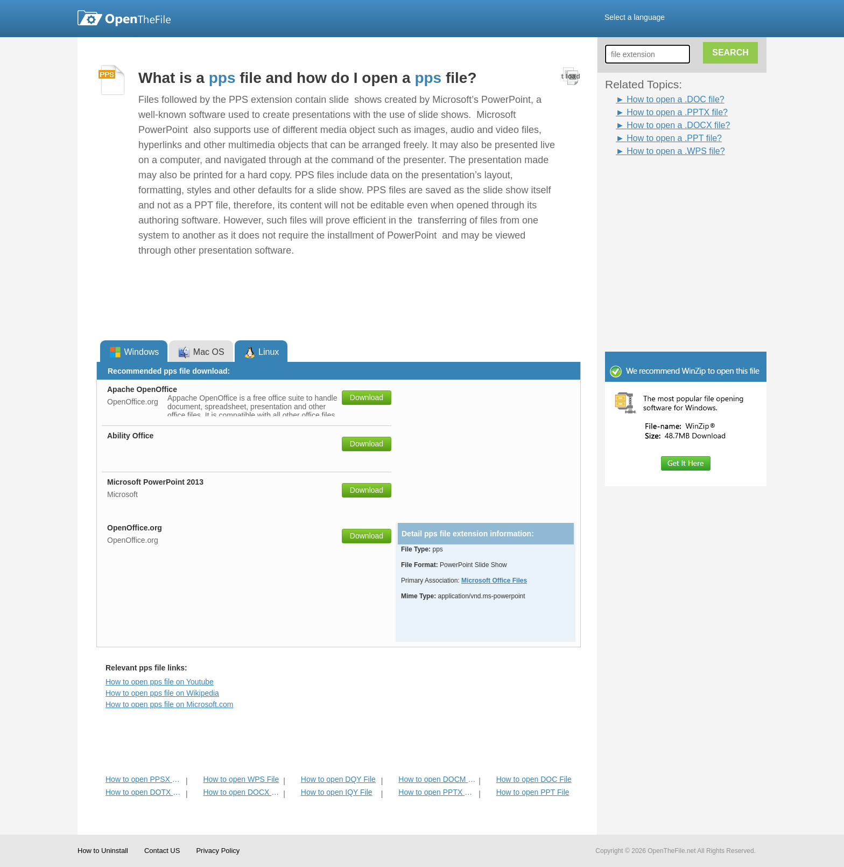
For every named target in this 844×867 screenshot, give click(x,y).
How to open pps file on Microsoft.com (169, 704)
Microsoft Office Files (494, 580)
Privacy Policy (218, 851)
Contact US (162, 851)
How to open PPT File (532, 792)
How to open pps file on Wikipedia (162, 693)
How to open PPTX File (437, 792)
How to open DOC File (534, 779)
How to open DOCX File (242, 792)
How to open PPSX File (144, 779)
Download (366, 397)
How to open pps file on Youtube (159, 681)
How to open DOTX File (144, 792)
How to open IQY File (336, 792)
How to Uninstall (103, 851)
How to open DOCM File (437, 779)
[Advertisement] (669, 182)
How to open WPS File (241, 779)
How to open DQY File (338, 779)
